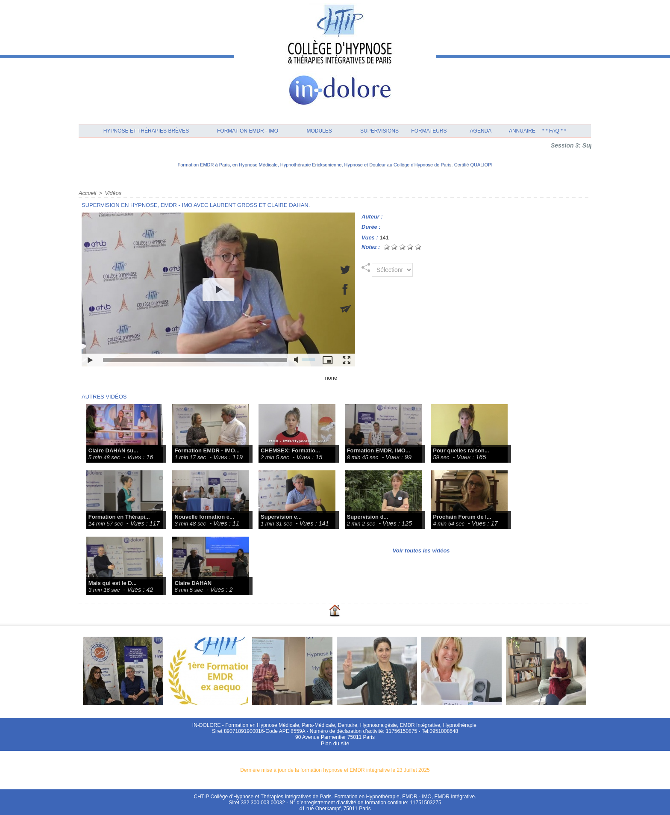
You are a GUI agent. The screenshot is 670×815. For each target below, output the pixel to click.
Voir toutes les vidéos (421, 550)
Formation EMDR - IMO (247, 131)
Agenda (481, 131)
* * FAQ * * (554, 131)
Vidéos (111, 193)
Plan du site (335, 743)
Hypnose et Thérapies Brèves (146, 131)
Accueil (87, 193)
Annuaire (522, 131)
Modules (319, 131)
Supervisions (379, 131)
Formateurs (429, 131)
